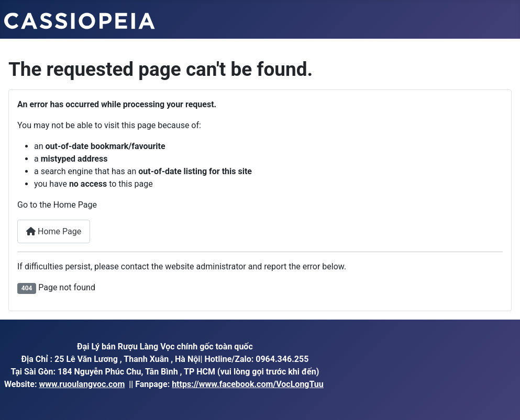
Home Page (53, 231)
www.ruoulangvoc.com (82, 384)
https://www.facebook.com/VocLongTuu (248, 384)
